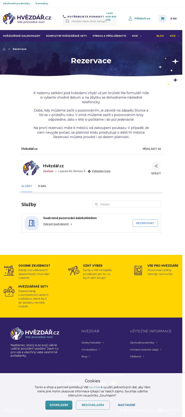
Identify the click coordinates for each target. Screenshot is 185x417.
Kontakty (42, 3)
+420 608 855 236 (110, 16)
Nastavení (126, 405)
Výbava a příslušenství (109, 35)
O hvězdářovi (89, 349)
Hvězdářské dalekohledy (21, 35)
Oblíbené (135, 356)
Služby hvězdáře (91, 342)
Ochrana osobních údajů (144, 349)
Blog (160, 35)
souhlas (94, 387)
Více (135, 35)
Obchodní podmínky (16, 3)
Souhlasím (59, 405)
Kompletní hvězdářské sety (66, 35)
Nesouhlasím (93, 405)
